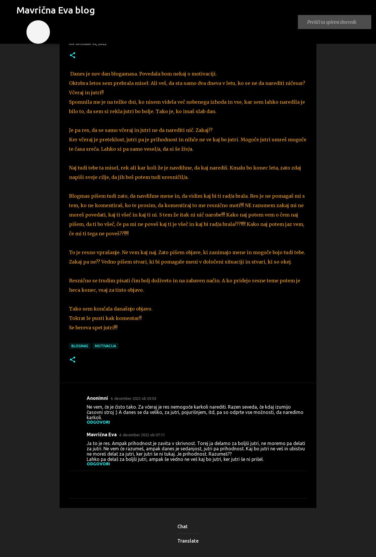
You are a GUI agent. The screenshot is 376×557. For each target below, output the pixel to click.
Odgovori (98, 422)
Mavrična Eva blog (55, 10)
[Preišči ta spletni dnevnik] (338, 22)
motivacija (105, 346)
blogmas (79, 346)
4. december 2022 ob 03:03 (133, 398)
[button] (72, 56)
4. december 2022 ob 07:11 (142, 435)
